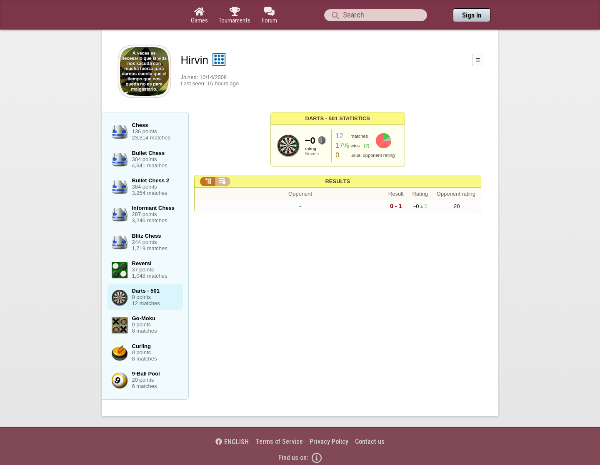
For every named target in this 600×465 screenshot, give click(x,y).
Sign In (471, 15)
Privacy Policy (329, 441)
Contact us (370, 441)
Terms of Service (279, 441)
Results (337, 181)
